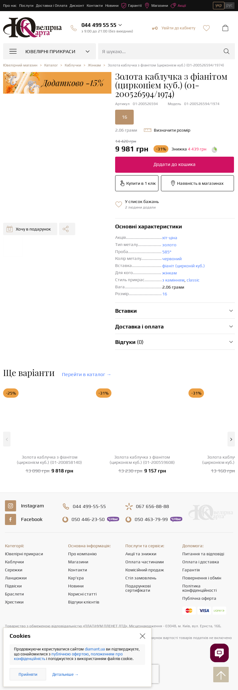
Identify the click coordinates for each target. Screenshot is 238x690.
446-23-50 (88, 519)
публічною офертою (70, 654)
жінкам (169, 272)
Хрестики (14, 602)
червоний (172, 258)
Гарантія (191, 570)
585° (166, 251)
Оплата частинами (144, 562)
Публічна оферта (199, 598)
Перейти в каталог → (86, 374)
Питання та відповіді (203, 554)
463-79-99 (151, 519)
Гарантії (131, 5)
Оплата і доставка (200, 562)
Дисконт (77, 5)
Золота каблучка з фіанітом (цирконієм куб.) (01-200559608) (142, 460)
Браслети (14, 594)
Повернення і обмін (201, 578)
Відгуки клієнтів (83, 602)
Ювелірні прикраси (24, 554)
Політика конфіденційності (199, 588)
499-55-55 (89, 506)
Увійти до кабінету (173, 28)
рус (229, 5)
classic (193, 279)
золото (169, 244)
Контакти (95, 5)
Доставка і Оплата (51, 5)
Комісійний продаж (144, 570)
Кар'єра (76, 578)
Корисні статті (82, 594)
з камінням (173, 279)
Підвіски (13, 586)
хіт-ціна (169, 237)
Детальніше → (65, 674)
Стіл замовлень (140, 578)
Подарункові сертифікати (138, 588)
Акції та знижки (140, 554)
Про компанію (82, 554)
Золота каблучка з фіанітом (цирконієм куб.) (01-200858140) (49, 460)
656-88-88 (152, 506)
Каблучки (14, 562)
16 (124, 117)
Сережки (13, 570)
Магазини (156, 5)
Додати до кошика (175, 164)
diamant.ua (95, 649)
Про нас (10, 5)
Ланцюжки (16, 578)
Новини (112, 5)
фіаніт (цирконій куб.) (183, 265)
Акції (178, 5)
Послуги (26, 5)
